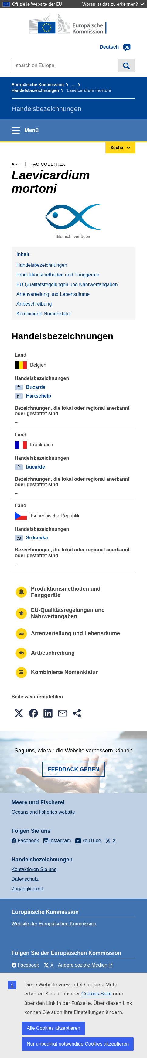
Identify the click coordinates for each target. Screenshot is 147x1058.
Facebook (25, 965)
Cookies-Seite (96, 993)
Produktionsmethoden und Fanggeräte (57, 274)
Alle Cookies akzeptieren (53, 1028)
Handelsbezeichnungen (35, 90)
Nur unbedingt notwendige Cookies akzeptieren (78, 1043)
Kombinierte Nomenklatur (43, 313)
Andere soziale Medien (83, 965)
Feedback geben (73, 769)
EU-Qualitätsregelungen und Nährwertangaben (67, 284)
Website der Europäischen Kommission (54, 923)
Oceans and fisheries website (43, 812)
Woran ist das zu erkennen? (113, 4)
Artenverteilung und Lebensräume (53, 294)
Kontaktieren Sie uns (34, 869)
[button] (19, 713)
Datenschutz (25, 879)
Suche (126, 65)
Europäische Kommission (38, 84)
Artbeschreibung (34, 304)
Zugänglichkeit (27, 888)
